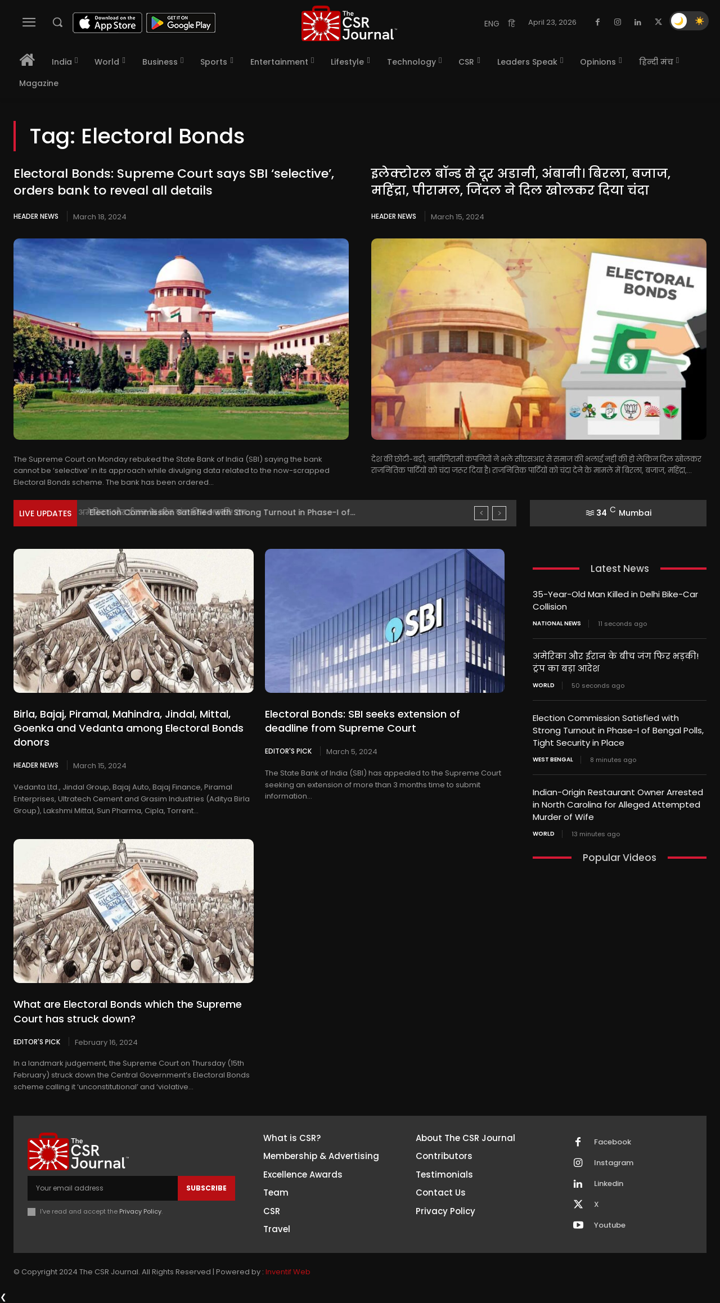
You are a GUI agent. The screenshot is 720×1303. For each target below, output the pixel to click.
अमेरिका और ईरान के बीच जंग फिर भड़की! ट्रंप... (172, 512)
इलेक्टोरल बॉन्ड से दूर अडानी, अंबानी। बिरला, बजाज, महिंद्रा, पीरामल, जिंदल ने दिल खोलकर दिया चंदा (520, 182)
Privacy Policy (140, 1211)
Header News (36, 216)
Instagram (613, 1163)
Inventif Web (288, 1271)
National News (557, 622)
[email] (103, 1188)
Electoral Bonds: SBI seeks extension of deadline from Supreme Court (362, 721)
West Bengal (553, 756)
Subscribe (206, 1188)
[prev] (481, 513)
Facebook (612, 1142)
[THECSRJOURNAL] (349, 23)
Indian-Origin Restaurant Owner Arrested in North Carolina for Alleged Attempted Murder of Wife (618, 800)
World (544, 683)
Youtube (610, 1225)
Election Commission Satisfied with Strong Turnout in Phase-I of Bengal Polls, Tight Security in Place (618, 727)
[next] (499, 513)
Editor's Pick (288, 750)
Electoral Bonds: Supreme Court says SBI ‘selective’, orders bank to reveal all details (174, 182)
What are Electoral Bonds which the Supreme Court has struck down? (128, 1011)
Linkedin (608, 1184)
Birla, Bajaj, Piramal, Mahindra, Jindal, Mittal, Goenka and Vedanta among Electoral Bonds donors (128, 728)
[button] (57, 21)
